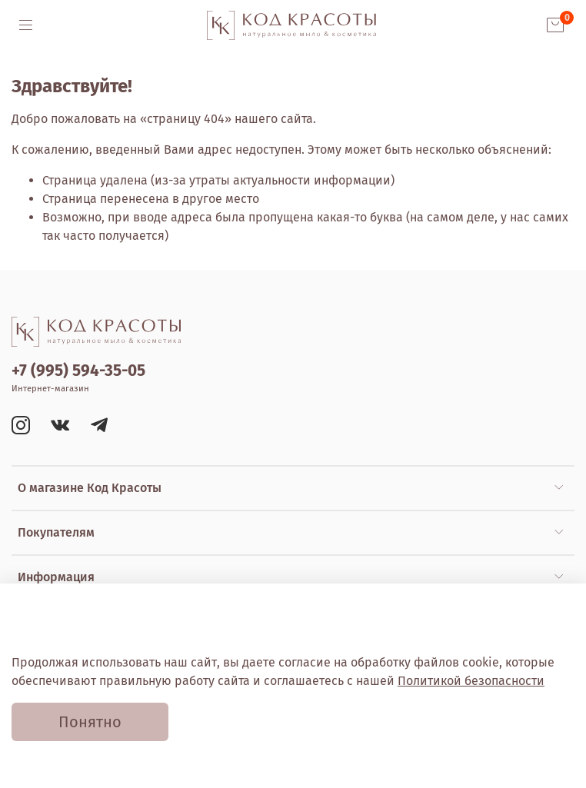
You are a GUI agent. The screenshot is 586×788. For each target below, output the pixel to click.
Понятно (90, 722)
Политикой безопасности (471, 680)
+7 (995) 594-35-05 (78, 371)
